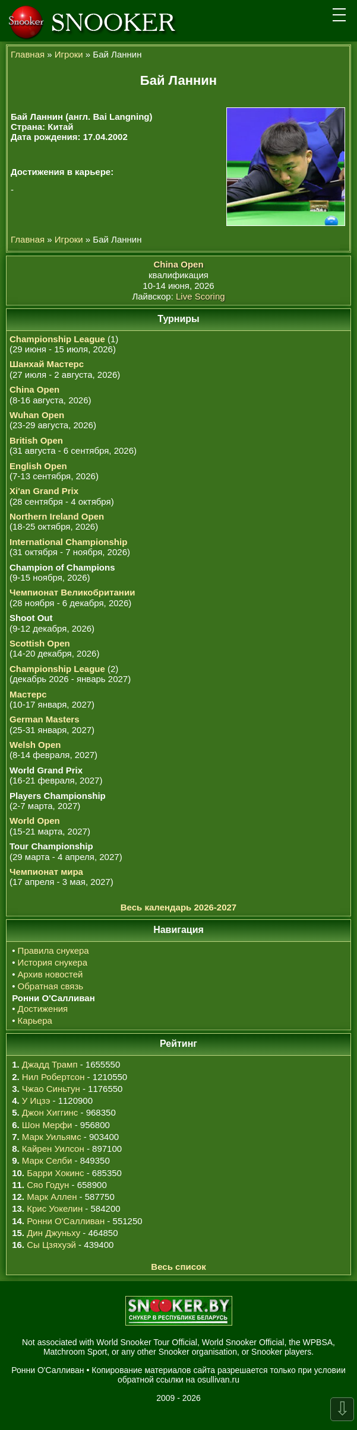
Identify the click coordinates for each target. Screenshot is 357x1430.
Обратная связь (51, 986)
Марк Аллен (52, 1197)
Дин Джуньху (53, 1233)
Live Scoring (200, 296)
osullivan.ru (218, 1379)
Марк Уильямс (51, 1137)
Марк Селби (47, 1160)
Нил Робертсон (53, 1077)
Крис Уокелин (55, 1208)
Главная (28, 54)
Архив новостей (50, 974)
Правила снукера (53, 950)
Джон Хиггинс (50, 1112)
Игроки (69, 54)
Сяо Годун (48, 1185)
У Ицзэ (36, 1100)
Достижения (43, 1009)
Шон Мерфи (47, 1125)
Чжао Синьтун (51, 1089)
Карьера (35, 1020)
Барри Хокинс (55, 1173)
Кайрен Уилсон (53, 1149)
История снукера (52, 962)
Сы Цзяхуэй (51, 1245)
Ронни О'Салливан (66, 1221)
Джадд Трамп (50, 1064)
